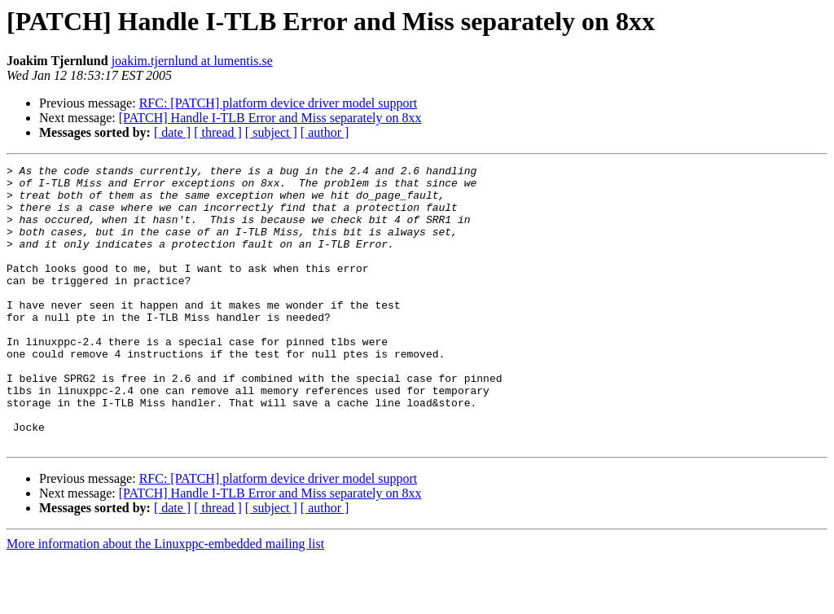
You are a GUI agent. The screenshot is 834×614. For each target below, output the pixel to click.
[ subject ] (271, 132)
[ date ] (172, 132)
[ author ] (325, 132)
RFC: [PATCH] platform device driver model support (278, 103)
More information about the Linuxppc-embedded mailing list (165, 600)
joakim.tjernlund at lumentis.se (192, 61)
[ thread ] (218, 132)
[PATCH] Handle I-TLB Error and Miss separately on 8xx (270, 118)
